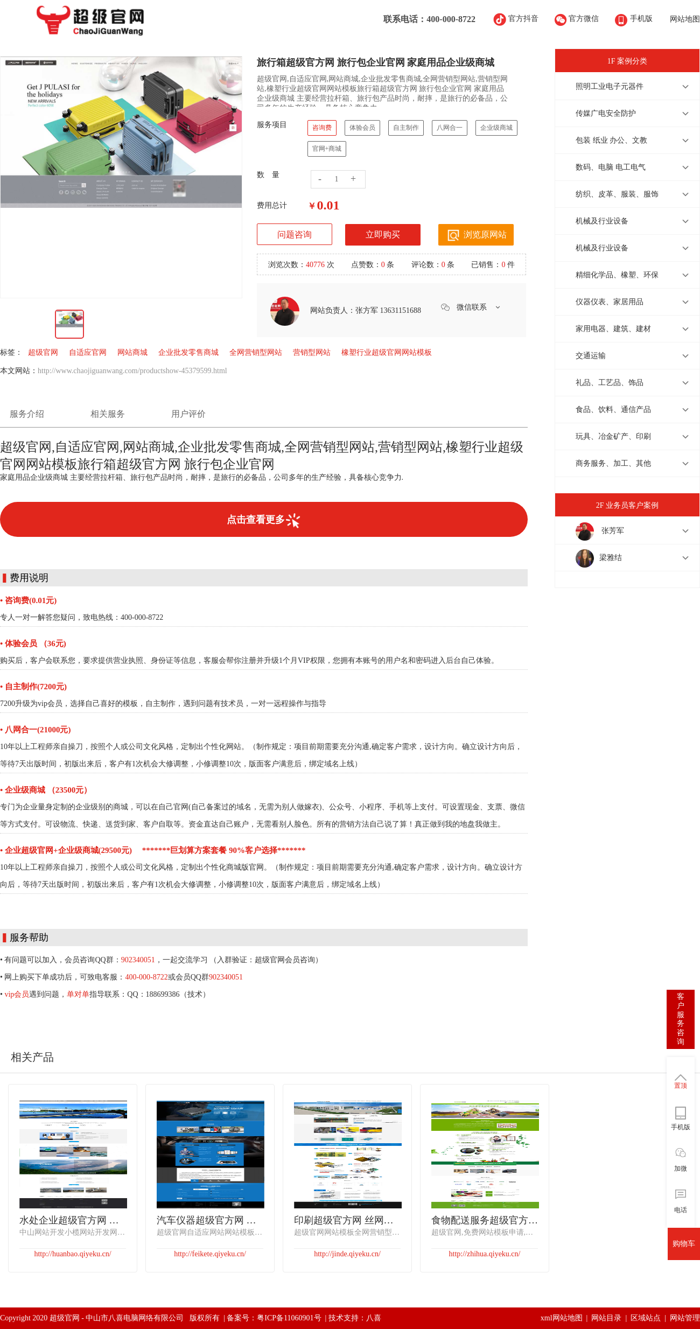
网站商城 (132, 352)
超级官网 (43, 352)
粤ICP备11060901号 (289, 1318)
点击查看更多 (264, 521)
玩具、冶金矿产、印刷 (613, 436)
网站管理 (685, 1318)
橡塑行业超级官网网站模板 (386, 352)
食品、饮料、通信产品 (613, 409)
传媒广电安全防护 (606, 113)
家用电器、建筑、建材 (613, 329)
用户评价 (188, 413)
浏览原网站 (476, 235)
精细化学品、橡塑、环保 (617, 275)
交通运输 (591, 356)
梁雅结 (599, 558)
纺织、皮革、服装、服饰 (617, 194)
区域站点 (646, 1318)
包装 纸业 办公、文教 (611, 140)
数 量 (268, 175)
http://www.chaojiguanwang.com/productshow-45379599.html (132, 371)
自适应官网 (88, 352)
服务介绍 (27, 413)
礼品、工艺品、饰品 (609, 383)
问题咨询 (294, 234)
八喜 (373, 1318)
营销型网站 (312, 352)
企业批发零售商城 (188, 352)
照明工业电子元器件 (609, 86)
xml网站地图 (562, 1318)
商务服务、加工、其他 (613, 463)
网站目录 (606, 1318)
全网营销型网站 (255, 352)
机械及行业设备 (602, 221)
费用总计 (272, 205)
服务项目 (272, 125)
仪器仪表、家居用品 (609, 302)
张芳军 (600, 531)
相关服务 (107, 413)
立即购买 (383, 234)
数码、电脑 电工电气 (611, 167)
